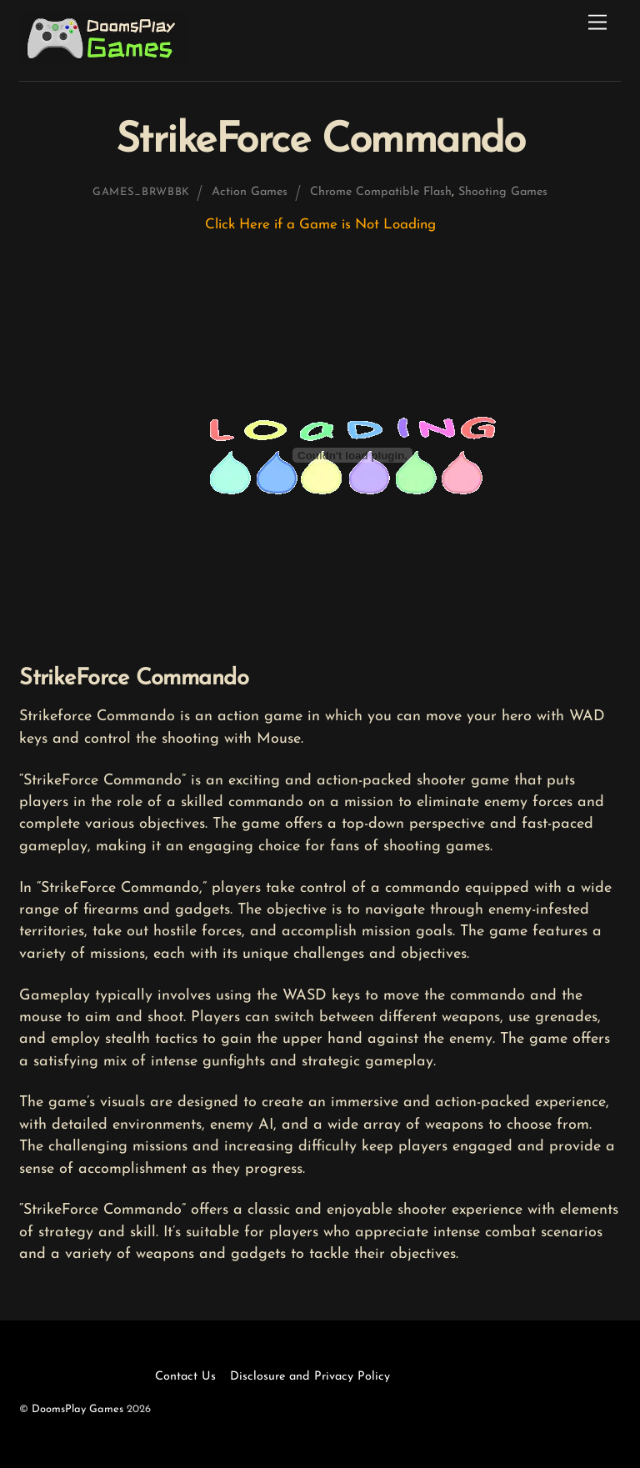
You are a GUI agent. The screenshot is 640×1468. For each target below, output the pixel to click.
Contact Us (185, 1376)
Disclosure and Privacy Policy (310, 1376)
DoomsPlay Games (77, 1409)
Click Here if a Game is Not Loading (320, 225)
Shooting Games (503, 192)
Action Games (250, 192)
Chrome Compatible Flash (381, 192)
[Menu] (597, 23)
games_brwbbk (141, 192)
